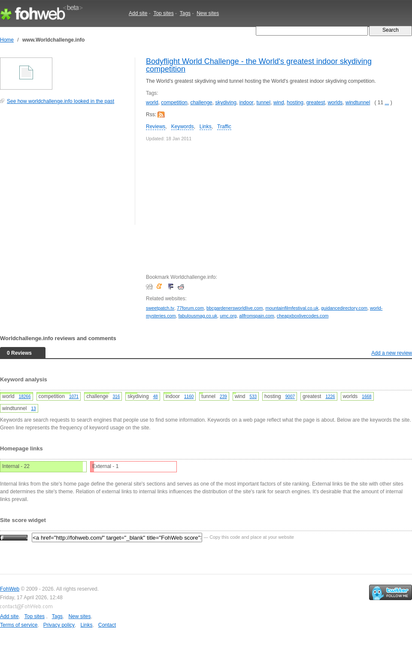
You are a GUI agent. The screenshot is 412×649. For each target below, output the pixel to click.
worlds (335, 103)
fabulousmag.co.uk (198, 315)
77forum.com (190, 308)
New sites (208, 13)
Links (206, 127)
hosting (295, 103)
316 (116, 396)
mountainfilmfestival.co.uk (291, 308)
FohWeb (9, 589)
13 (33, 408)
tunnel (264, 103)
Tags (185, 13)
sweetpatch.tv (160, 308)
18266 (25, 396)
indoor (246, 103)
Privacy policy (59, 625)
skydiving (225, 103)
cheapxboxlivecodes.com (303, 315)
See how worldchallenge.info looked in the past (60, 101)
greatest (315, 103)
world (152, 103)
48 (155, 396)
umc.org (228, 315)
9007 (290, 396)
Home (7, 40)
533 (253, 396)
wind (278, 103)
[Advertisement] (64, 169)
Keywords (182, 127)
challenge (201, 103)
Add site (138, 13)
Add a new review (391, 353)
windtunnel (357, 103)
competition (174, 103)
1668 (366, 396)
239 (223, 396)
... (387, 103)
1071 (74, 396)
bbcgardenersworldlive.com (234, 308)
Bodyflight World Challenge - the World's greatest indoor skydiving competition (259, 65)
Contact (107, 625)
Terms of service (18, 625)
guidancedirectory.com (344, 308)
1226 (330, 396)
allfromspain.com (256, 315)
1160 (189, 396)
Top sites (163, 13)
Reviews (155, 127)
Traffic (224, 127)
